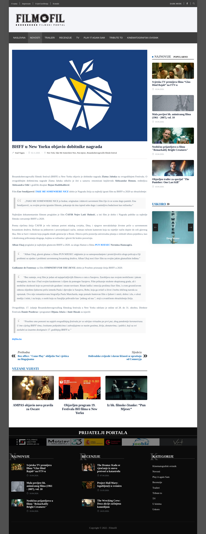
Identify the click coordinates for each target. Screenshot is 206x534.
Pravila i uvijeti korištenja (30, 48)
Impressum (26, 4)
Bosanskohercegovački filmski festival (102, 153)
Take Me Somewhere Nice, (66, 153)
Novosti (35, 37)
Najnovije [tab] (162, 56)
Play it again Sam (94, 37)
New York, (51, 153)
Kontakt (56, 4)
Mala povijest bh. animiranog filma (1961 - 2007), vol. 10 (39, 485)
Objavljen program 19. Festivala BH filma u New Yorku (79, 409)
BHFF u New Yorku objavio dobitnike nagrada (57, 146)
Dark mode (176, 4)
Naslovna (19, 37)
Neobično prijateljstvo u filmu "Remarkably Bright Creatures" (40, 503)
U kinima (157, 504)
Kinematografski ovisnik (142, 37)
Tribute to (116, 37)
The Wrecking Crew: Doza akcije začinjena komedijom (109, 503)
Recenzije (65, 37)
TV (77, 37)
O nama (14, 4)
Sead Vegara (20, 153)
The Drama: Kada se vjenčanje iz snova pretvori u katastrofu (108, 468)
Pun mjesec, (82, 153)
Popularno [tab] (180, 57)
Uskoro (159, 204)
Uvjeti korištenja (41, 4)
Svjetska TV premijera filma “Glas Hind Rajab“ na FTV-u (39, 468)
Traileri (50, 37)
